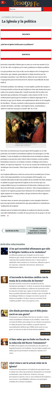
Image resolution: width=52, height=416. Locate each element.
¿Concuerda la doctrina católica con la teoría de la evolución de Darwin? (28, 279)
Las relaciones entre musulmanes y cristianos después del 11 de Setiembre (37, 231)
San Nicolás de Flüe (12, 231)
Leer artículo (45, 271)
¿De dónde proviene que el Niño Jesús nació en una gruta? (28, 312)
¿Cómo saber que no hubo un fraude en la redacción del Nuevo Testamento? (29, 341)
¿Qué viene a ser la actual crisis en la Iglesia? (28, 364)
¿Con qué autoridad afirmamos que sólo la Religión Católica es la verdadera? (29, 250)
